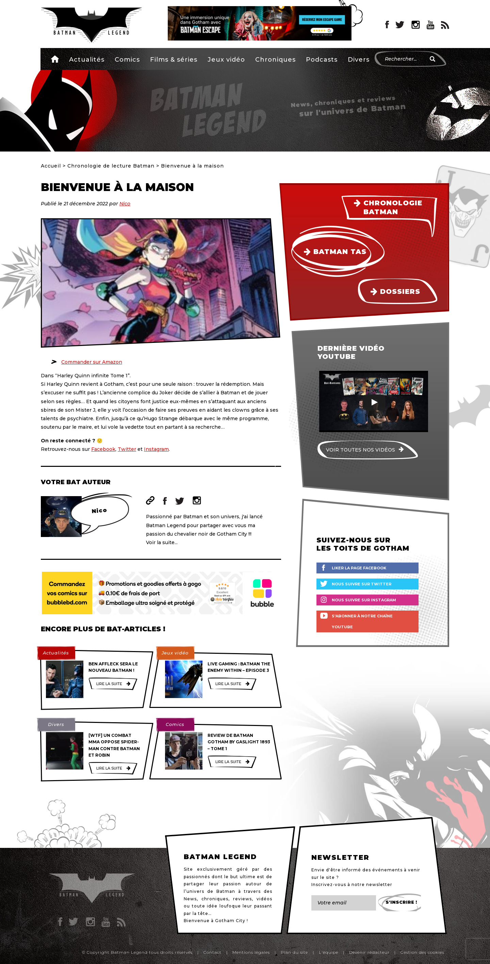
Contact (212, 952)
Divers (359, 59)
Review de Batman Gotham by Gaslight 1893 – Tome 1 (239, 742)
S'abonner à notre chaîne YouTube (362, 621)
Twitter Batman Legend (400, 24)
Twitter (127, 449)
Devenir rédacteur (369, 952)
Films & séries (173, 59)
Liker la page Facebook (359, 568)
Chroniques (275, 59)
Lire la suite (109, 683)
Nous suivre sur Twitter (361, 584)
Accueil (55, 59)
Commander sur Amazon (91, 362)
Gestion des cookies (422, 952)
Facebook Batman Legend (387, 24)
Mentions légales (251, 952)
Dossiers (400, 291)
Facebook (103, 449)
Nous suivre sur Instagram (364, 600)
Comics (127, 59)
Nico (124, 204)
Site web (150, 500)
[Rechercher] (432, 59)
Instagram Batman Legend (415, 24)
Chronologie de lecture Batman (110, 166)
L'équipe (328, 952)
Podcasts (322, 59)
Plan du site (294, 952)
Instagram (156, 449)
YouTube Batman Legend (430, 24)
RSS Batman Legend (445, 24)
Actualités (86, 59)
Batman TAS (339, 252)
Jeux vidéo (226, 59)
